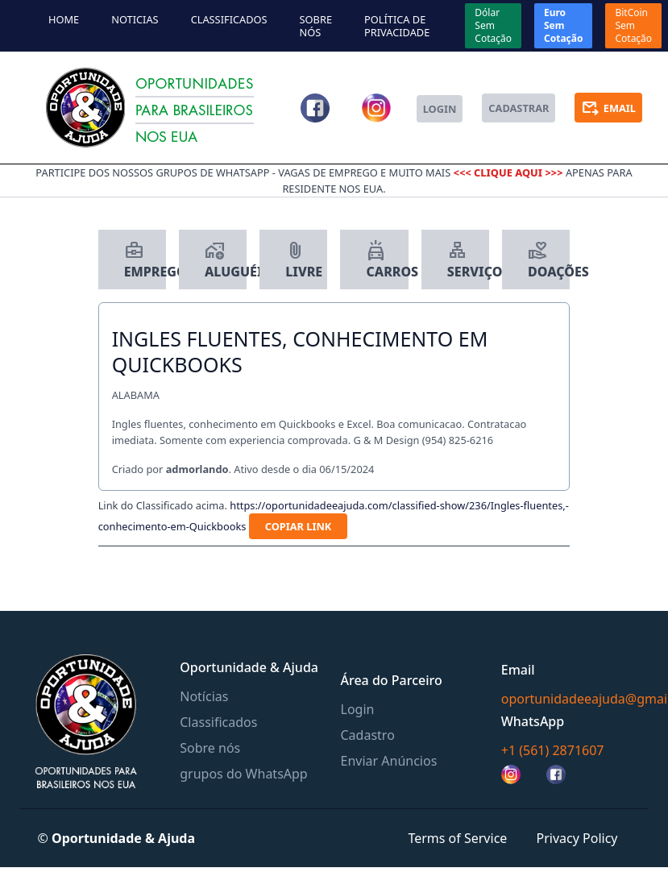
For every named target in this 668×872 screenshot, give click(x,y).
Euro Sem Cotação (563, 25)
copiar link (298, 526)
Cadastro (368, 735)
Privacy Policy (577, 838)
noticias (134, 19)
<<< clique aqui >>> (510, 172)
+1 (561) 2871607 (552, 750)
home (63, 19)
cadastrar (518, 108)
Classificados (229, 19)
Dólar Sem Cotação (493, 25)
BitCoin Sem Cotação (633, 25)
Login (358, 709)
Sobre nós (316, 25)
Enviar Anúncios (389, 761)
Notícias (204, 696)
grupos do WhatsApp (243, 774)
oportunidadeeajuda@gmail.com (575, 699)
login (440, 109)
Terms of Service (457, 838)
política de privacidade (396, 25)
